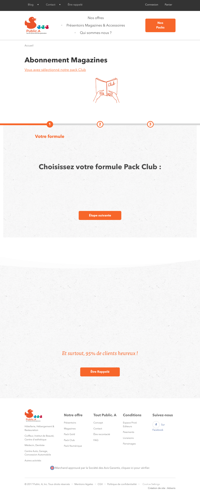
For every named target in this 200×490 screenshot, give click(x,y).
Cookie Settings (151, 484)
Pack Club (69, 440)
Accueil (29, 45)
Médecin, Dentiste (35, 445)
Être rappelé (75, 4)
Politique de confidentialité (122, 484)
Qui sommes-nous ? (95, 33)
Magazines (70, 428)
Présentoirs (70, 422)
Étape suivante (100, 215)
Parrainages (129, 443)
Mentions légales (83, 484)
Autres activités (33, 460)
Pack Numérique (73, 445)
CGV (100, 484)
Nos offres (96, 18)
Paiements (128, 432)
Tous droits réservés (59, 484)
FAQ (96, 440)
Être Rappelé (100, 372)
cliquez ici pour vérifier (135, 467)
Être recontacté (102, 434)
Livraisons (128, 438)
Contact (50, 4)
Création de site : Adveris (162, 488)
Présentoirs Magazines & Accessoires (95, 25)
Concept (98, 422)
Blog (31, 4)
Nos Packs (160, 25)
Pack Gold (69, 434)
